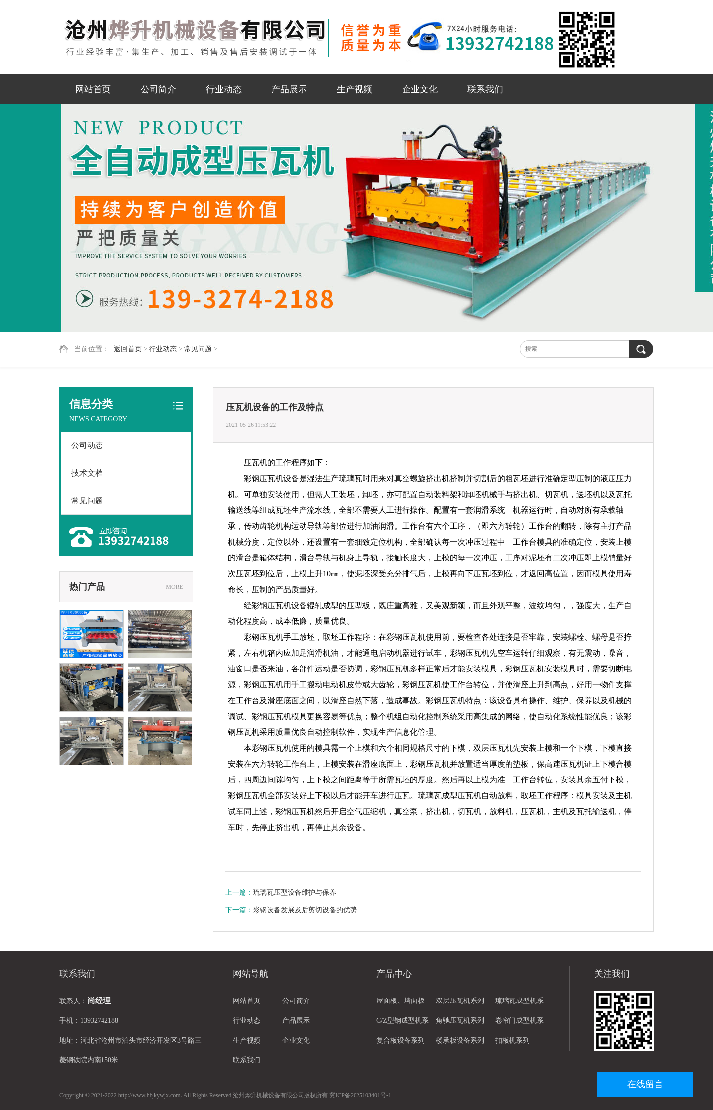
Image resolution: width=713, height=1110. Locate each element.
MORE (174, 586)
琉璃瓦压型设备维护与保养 (294, 892)
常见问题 (198, 349)
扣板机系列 (512, 1040)
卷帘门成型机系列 (519, 1024)
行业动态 (224, 89)
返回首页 (128, 349)
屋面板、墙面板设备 (400, 1004)
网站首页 (93, 89)
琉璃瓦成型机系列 (519, 1004)
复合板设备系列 (400, 1040)
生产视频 (354, 89)
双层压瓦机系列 (460, 1000)
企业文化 (420, 89)
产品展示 (289, 89)
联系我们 (485, 89)
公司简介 (158, 89)
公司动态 (87, 445)
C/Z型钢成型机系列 (402, 1024)
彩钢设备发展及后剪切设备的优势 (305, 910)
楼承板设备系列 (460, 1040)
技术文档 (87, 473)
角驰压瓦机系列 (460, 1020)
